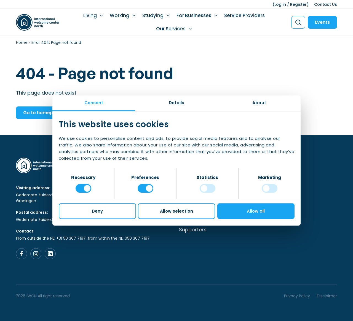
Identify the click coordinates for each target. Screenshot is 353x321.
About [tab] (259, 103)
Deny (97, 211)
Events (322, 22)
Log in (280, 4)
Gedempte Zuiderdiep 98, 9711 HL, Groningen (48, 198)
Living (90, 15)
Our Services (171, 28)
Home (22, 42)
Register (298, 4)
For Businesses (193, 15)
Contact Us (325, 4)
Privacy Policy (297, 296)
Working (119, 15)
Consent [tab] (93, 103)
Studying (153, 15)
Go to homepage (42, 112)
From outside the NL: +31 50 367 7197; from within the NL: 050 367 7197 (83, 238)
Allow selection (176, 211)
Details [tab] (176, 103)
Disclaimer (327, 296)
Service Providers (244, 15)
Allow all (256, 211)
